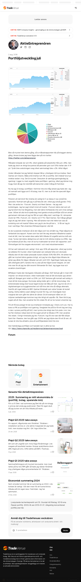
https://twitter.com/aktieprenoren (22, 158)
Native (52, 573)
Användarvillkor (55, 561)
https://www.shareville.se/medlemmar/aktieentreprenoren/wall (37, 328)
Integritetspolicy (55, 564)
